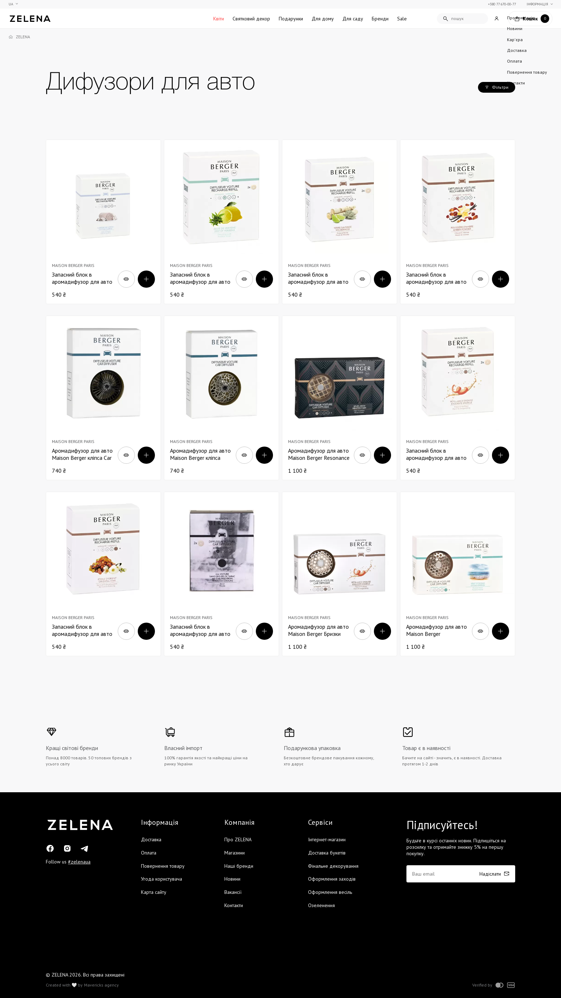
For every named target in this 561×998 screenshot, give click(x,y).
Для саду (352, 18)
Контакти (233, 905)
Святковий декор (251, 18)
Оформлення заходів (332, 879)
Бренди (380, 18)
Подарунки (291, 18)
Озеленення (321, 905)
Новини (232, 879)
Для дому (323, 18)
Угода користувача (161, 879)
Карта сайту (153, 892)
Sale (402, 18)
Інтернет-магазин (327, 839)
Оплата (148, 852)
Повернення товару (163, 866)
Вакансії (233, 892)
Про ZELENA (238, 839)
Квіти (218, 18)
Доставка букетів (327, 852)
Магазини (234, 852)
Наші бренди (238, 866)
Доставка (151, 839)
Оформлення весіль (330, 892)
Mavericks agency (101, 985)
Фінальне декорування (333, 866)
